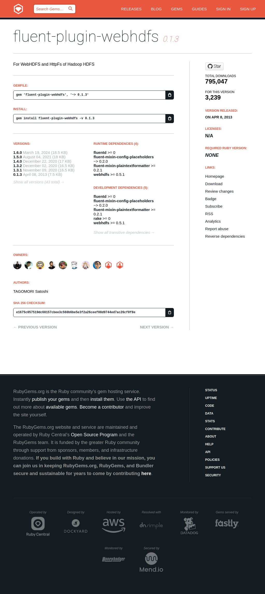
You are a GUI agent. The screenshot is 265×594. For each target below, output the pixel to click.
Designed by (77, 512)
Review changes (219, 191)
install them (102, 399)
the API (133, 399)
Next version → (157, 327)
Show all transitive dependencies (122, 232)
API (207, 452)
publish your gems (51, 399)
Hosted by (116, 512)
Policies (212, 460)
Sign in (223, 9)
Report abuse (217, 229)
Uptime (211, 398)
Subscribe (214, 206)
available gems (61, 407)
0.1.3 (17, 174)
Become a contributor (101, 407)
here (146, 473)
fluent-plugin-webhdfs (86, 36)
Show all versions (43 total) (36, 182)
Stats (210, 421)
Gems (176, 9)
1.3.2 (17, 165)
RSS (209, 214)
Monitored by (190, 512)
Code (209, 406)
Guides (199, 9)
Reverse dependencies (225, 236)
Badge (210, 199)
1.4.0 (17, 161)
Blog (156, 9)
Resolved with (152, 512)
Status (211, 390)
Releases (131, 9)
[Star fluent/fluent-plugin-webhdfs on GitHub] (214, 66)
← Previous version (35, 327)
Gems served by (227, 512)
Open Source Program (94, 434)
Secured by (153, 548)
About (210, 436)
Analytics (213, 221)
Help (209, 444)
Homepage (214, 176)
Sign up (248, 9)
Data (209, 413)
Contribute (215, 429)
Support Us (215, 467)
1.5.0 (17, 157)
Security (213, 475)
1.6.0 (17, 152)
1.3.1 (17, 170)
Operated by (40, 514)
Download (214, 184)
